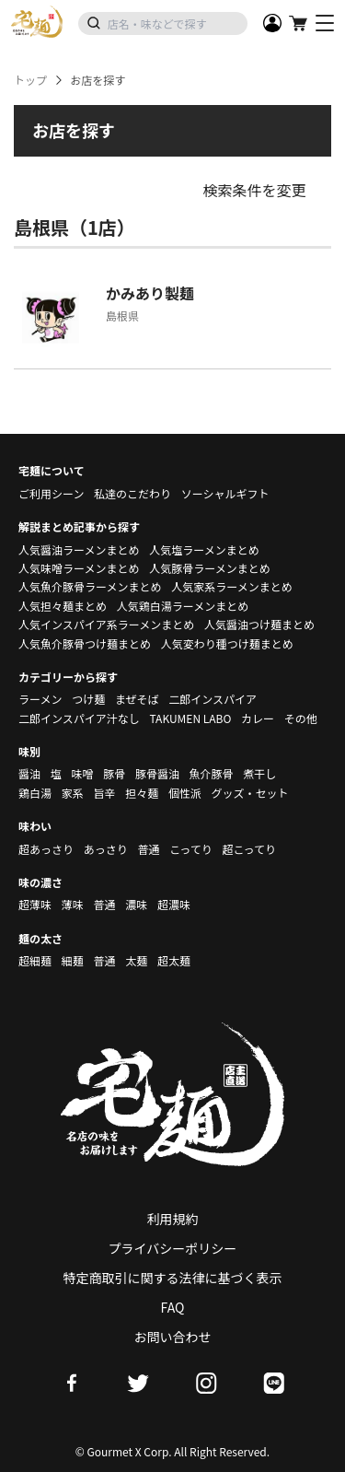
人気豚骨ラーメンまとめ (209, 568)
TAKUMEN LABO (190, 718)
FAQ (173, 1307)
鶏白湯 (35, 792)
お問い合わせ (173, 1336)
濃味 (136, 904)
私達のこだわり (132, 493)
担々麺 (141, 792)
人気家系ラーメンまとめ (232, 586)
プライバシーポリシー (173, 1248)
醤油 (29, 773)
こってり (191, 849)
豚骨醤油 (157, 773)
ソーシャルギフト (225, 493)
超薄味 (35, 904)
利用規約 (173, 1218)
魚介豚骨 (212, 773)
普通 (148, 849)
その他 (300, 718)
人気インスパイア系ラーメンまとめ (106, 624)
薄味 (73, 904)
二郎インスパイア (212, 699)
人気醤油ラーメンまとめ (79, 549)
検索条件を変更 (253, 190)
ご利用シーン (51, 493)
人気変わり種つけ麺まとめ (227, 643)
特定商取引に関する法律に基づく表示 (172, 1277)
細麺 (73, 960)
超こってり (249, 849)
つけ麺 (88, 699)
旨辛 (104, 792)
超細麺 (35, 960)
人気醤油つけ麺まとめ (259, 624)
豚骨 (114, 773)
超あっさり (46, 849)
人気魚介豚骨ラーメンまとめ (90, 586)
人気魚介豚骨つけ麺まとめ (84, 643)
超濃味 (173, 904)
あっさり (106, 849)
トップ (30, 80)
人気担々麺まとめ (62, 605)
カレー (257, 718)
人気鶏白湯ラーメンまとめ (183, 605)
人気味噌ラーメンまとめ (79, 568)
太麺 (136, 960)
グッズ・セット (250, 792)
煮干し (259, 773)
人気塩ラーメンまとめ (204, 549)
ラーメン (40, 699)
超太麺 (173, 960)
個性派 (184, 792)
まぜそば (137, 699)
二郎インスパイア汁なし (79, 718)
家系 (73, 792)
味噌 (82, 773)
